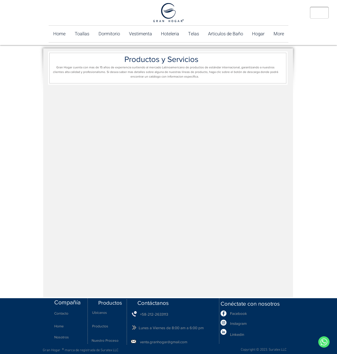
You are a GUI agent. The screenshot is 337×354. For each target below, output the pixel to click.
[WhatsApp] (324, 342)
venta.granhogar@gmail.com (163, 342)
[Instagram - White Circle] (223, 323)
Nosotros (61, 337)
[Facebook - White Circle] (223, 313)
